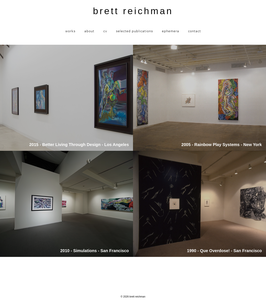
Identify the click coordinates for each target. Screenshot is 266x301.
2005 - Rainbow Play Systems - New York (221, 144)
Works (70, 31)
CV (105, 31)
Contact (194, 31)
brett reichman (133, 11)
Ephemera (170, 31)
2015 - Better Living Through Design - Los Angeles (79, 144)
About (89, 31)
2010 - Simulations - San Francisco (94, 250)
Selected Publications (134, 31)
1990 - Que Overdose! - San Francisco (224, 250)
